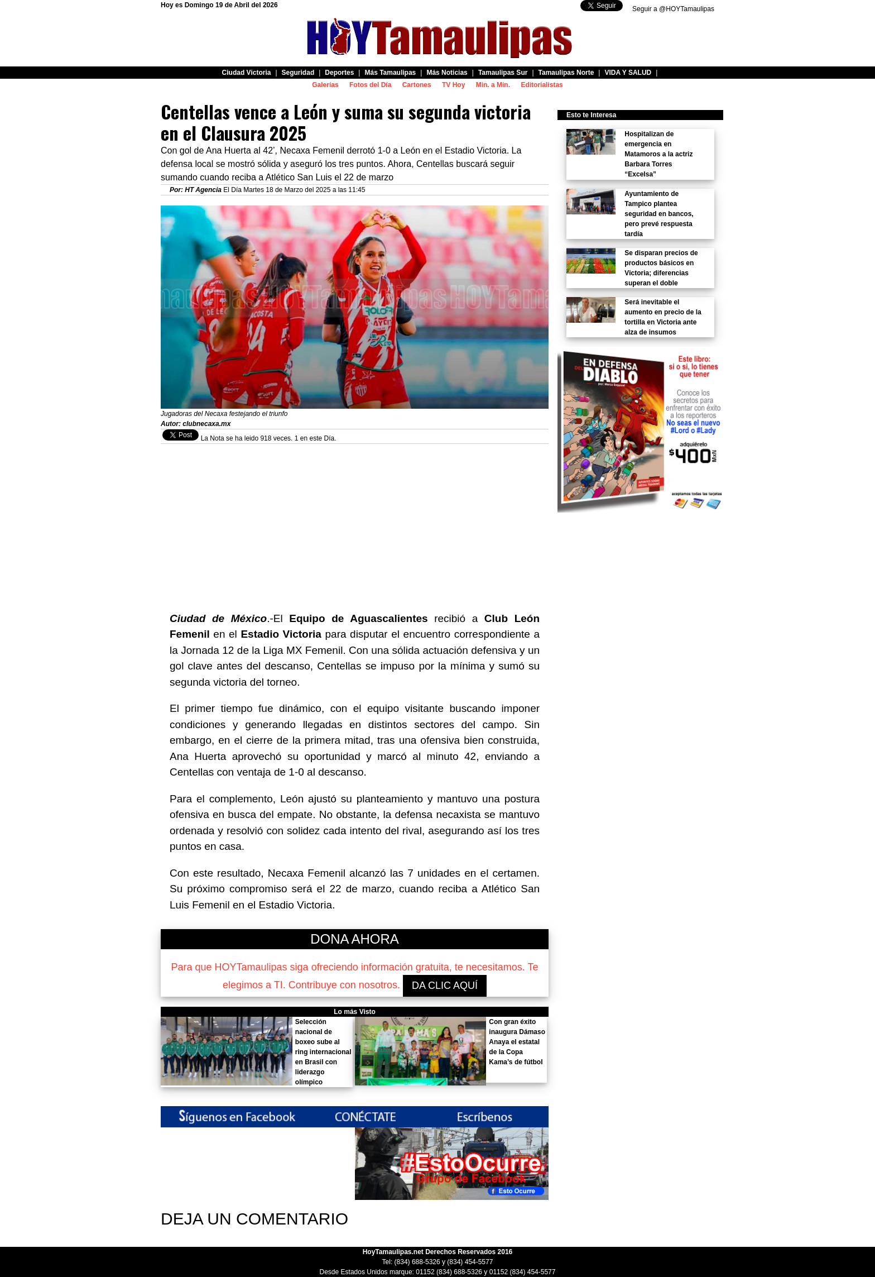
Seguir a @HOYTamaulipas (673, 9)
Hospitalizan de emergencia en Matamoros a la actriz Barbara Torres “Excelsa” (658, 154)
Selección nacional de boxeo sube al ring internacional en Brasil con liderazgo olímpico (323, 1052)
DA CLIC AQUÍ (445, 985)
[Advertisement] (355, 522)
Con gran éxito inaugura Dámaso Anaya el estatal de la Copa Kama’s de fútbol (517, 1042)
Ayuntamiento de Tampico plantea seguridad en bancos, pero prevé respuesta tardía (658, 214)
